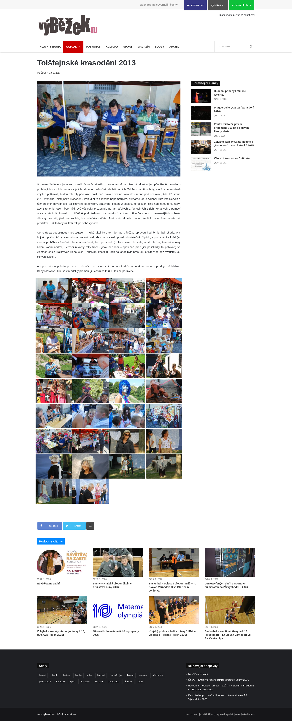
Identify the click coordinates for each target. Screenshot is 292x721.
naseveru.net (195, 5)
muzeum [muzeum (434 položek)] (143, 675)
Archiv (174, 46)
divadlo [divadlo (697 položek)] (54, 675)
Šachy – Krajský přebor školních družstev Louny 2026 (218, 679)
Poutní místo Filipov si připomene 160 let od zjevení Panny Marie (232, 128)
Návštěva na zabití (48, 583)
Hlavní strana (50, 46)
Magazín (143, 46)
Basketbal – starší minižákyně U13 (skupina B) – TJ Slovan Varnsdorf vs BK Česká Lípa (228, 635)
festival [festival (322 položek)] (66, 675)
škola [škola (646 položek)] (140, 681)
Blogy (159, 46)
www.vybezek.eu (46, 714)
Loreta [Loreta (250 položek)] (130, 675)
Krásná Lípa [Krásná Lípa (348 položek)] (116, 675)
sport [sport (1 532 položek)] (72, 681)
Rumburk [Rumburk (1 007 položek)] (60, 681)
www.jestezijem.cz (245, 714)
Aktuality (73, 46)
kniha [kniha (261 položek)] (89, 675)
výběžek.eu (218, 5)
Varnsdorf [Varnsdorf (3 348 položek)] (85, 681)
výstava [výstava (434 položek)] (99, 681)
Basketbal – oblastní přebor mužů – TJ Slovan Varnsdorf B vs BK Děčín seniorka (172, 587)
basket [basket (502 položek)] (42, 675)
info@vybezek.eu (66, 714)
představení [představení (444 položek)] (45, 681)
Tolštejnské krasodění (68, 198)
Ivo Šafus (42, 73)
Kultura (112, 46)
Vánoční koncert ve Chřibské (232, 158)
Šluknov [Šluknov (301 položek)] (129, 681)
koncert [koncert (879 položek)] (101, 675)
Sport (127, 46)
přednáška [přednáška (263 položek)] (158, 675)
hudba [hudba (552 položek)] (78, 675)
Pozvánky (93, 46)
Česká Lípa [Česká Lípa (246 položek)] (113, 681)
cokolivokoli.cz (241, 5)
